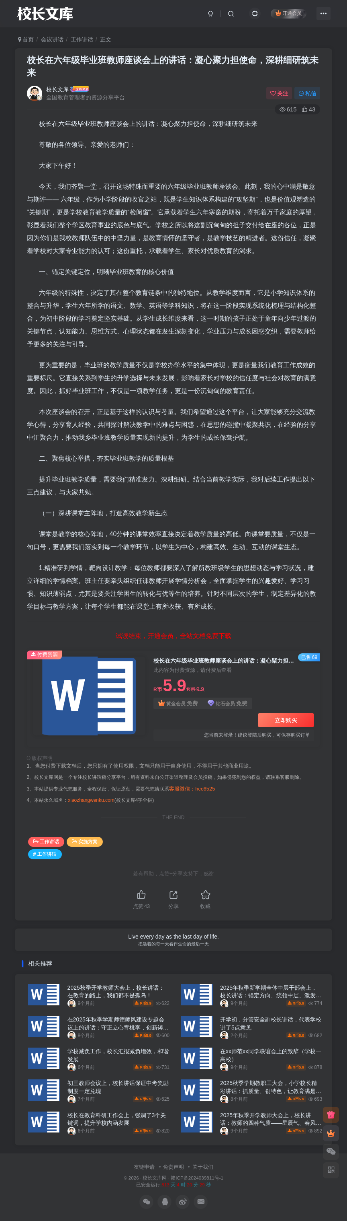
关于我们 (202, 1167)
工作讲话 (82, 39)
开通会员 (289, 13)
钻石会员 (227, 703)
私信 (307, 93)
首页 (26, 39)
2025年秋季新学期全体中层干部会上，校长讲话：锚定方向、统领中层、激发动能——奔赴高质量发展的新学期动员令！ (270, 995)
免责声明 (173, 1167)
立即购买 (286, 720)
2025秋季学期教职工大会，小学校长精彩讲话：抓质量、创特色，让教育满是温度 (270, 1091)
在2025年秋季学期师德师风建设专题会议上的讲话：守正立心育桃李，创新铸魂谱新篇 (118, 1027)
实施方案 (85, 841)
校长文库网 (155, 1177)
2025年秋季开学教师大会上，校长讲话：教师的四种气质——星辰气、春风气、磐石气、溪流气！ (268, 1123)
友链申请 (144, 1167)
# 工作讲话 (45, 854)
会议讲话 (52, 39)
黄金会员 (178, 703)
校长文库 (57, 89)
